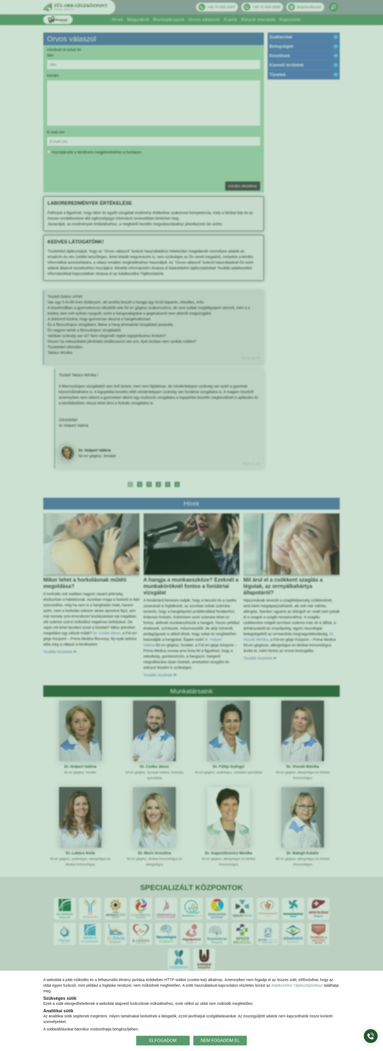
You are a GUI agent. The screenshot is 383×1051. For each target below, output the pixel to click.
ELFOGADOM (163, 1040)
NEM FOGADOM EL (220, 1040)
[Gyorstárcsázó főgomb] (371, 1036)
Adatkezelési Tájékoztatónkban (297, 985)
